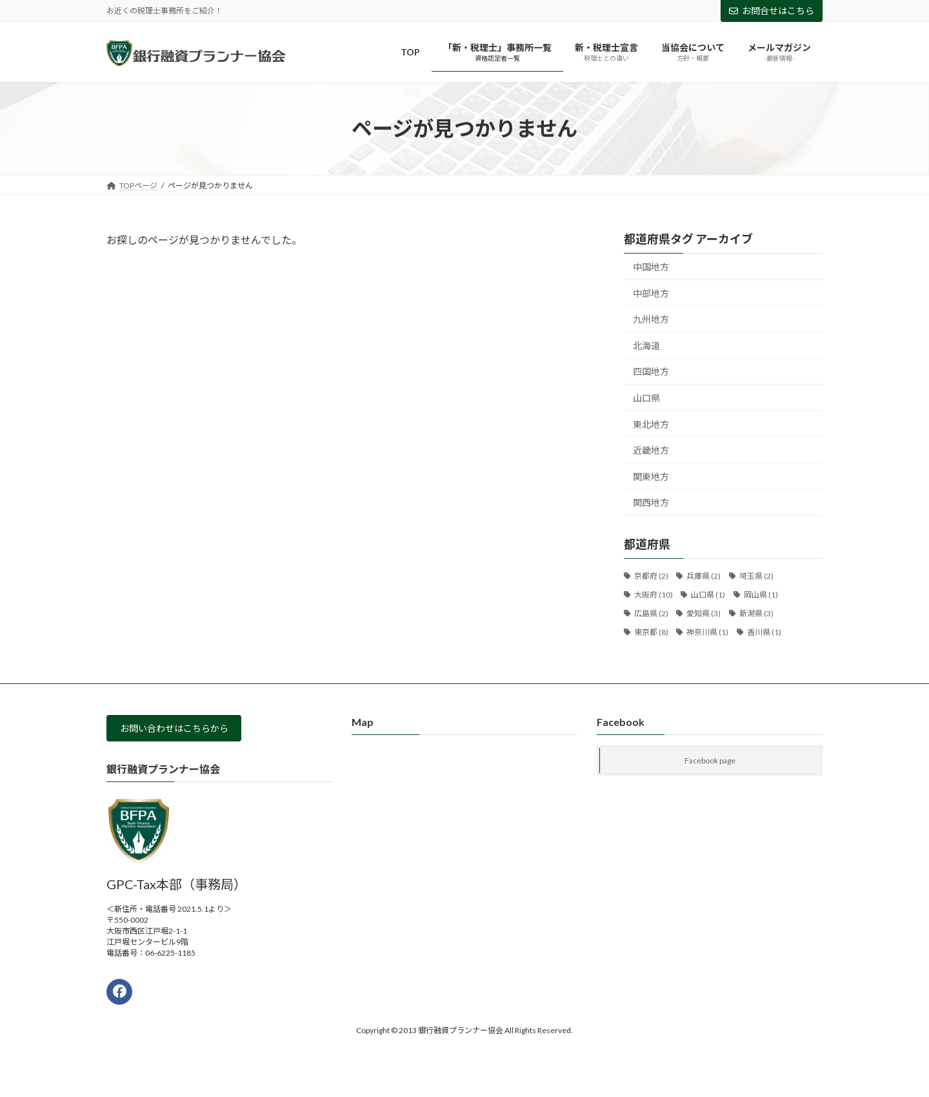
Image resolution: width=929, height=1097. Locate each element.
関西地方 (651, 503)
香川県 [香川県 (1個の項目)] (764, 632)
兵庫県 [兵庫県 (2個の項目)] (703, 576)
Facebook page (709, 760)
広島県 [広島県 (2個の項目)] (651, 613)
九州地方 (651, 319)
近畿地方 (651, 450)
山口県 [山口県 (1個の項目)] (708, 594)
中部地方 (651, 293)
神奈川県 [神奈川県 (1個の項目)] (707, 632)
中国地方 (651, 266)
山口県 (646, 397)
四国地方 (651, 372)
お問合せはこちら (771, 10)
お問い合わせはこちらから (183, 730)
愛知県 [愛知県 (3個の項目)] (703, 613)
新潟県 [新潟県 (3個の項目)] (756, 613)
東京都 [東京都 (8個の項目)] (651, 632)
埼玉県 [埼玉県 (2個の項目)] (756, 576)
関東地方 (651, 476)
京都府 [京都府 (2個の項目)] (651, 576)
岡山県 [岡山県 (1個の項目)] (761, 594)
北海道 (646, 345)
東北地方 (651, 424)
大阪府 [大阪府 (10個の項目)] (653, 594)
